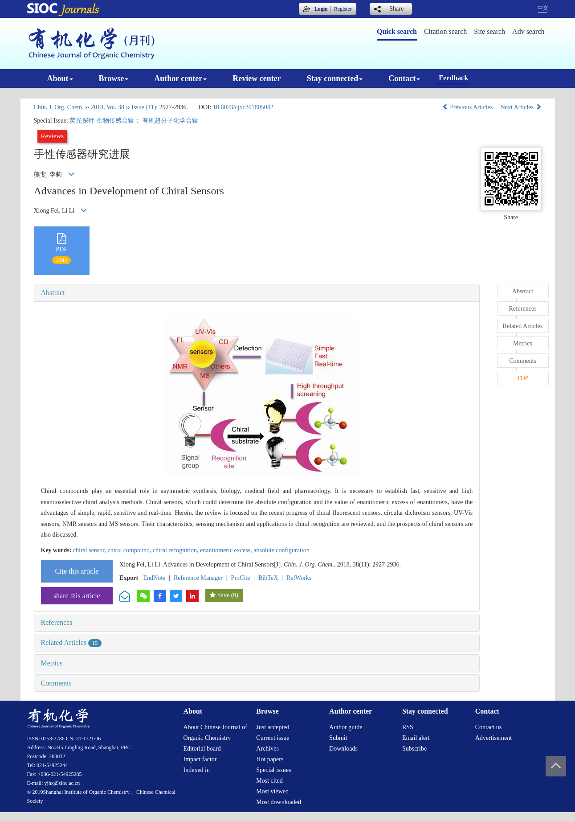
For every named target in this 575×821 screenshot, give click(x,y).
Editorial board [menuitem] (202, 748)
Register (343, 9)
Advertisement (493, 738)
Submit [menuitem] (338, 738)
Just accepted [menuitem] (272, 727)
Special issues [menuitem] (273, 770)
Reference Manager (198, 578)
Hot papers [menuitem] (269, 759)
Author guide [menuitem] (345, 727)
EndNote (154, 578)
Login (321, 9)
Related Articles (71, 642)
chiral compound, (129, 550)
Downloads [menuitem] (343, 748)
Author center (180, 78)
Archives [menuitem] (267, 748)
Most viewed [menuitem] (272, 791)
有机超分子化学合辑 (170, 120)
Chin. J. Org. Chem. (59, 107)
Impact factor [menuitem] (200, 759)
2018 (97, 107)
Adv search (528, 31)
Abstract (53, 292)
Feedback (453, 78)
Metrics (52, 663)
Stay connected (335, 78)
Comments (56, 683)
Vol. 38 (115, 107)
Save (223, 595)
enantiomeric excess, (226, 550)
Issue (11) (143, 107)
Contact (404, 78)
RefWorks (298, 578)
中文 (543, 8)
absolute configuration (281, 550)
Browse (114, 78)
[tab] (257, 292)
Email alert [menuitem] (416, 738)
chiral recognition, (176, 550)
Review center (256, 78)
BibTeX (268, 578)
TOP (522, 378)
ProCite (240, 578)
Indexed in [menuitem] (197, 770)
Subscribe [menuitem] (414, 748)
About (60, 78)
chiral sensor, (90, 550)
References (57, 622)
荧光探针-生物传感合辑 (101, 120)
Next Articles (521, 107)
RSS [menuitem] (407, 727)
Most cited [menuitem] (269, 780)
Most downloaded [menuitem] (278, 802)
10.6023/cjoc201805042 (243, 107)
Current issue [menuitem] (272, 738)
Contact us (488, 727)
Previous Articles (468, 107)
